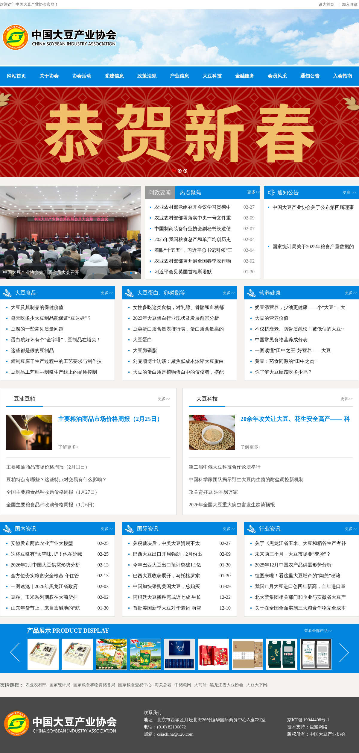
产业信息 (179, 75)
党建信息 (114, 75)
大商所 (200, 685)
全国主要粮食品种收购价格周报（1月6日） (51, 504)
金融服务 (244, 75)
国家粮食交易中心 (135, 685)
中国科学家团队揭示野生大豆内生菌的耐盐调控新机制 (246, 479)
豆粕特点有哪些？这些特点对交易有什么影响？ (56, 479)
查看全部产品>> (318, 630)
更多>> (253, 192)
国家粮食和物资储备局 (94, 685)
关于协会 (49, 75)
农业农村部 (35, 685)
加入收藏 (350, 4)
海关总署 (163, 685)
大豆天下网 (256, 685)
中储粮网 (182, 685)
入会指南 (342, 75)
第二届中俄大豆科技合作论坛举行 (225, 466)
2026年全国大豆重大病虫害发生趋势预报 (232, 504)
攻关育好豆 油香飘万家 (213, 492)
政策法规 (146, 75)
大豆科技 (212, 75)
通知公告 (310, 75)
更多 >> (349, 192)
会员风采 (277, 75)
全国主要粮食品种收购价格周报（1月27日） (53, 492)
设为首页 (326, 4)
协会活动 (81, 75)
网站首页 (16, 75)
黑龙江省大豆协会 (226, 685)
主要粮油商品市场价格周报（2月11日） (48, 466)
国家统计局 (59, 685)
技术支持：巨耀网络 (307, 727)
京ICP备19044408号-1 (308, 719)
